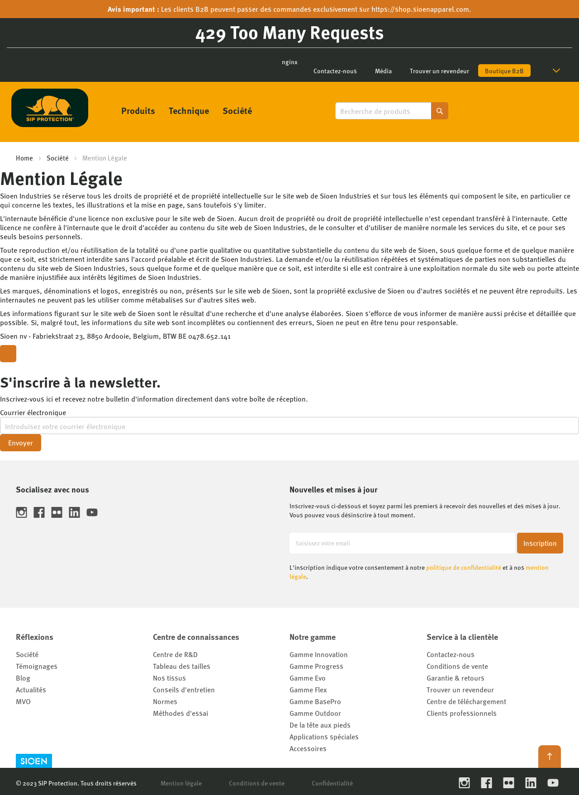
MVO (23, 701)
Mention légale (181, 782)
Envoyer (20, 442)
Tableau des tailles (181, 666)
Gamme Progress (316, 666)
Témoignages (36, 666)
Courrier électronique (33, 412)
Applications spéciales (324, 736)
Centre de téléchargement (466, 701)
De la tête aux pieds (320, 724)
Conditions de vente (457, 666)
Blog (23, 677)
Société (58, 157)
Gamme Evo (308, 677)
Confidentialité (332, 782)
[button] (558, 70)
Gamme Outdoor (315, 713)
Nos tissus (169, 677)
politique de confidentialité (463, 567)
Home (24, 157)
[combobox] (391, 110)
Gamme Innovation (319, 654)
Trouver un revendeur (439, 70)
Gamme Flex (308, 689)
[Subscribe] (540, 543)
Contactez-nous (335, 70)
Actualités (31, 689)
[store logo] (50, 108)
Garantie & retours (455, 677)
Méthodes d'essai (180, 713)
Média (383, 70)
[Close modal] (8, 353)
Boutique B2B (504, 70)
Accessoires (308, 748)
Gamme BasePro (315, 701)
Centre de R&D (175, 654)
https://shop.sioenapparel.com (420, 9)
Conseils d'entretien (184, 689)
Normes (165, 701)
